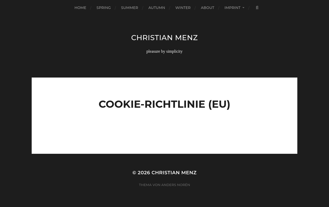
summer (129, 7)
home (80, 7)
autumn (156, 7)
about (207, 7)
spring (104, 7)
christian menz (164, 37)
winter (183, 7)
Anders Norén (175, 185)
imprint (233, 7)
